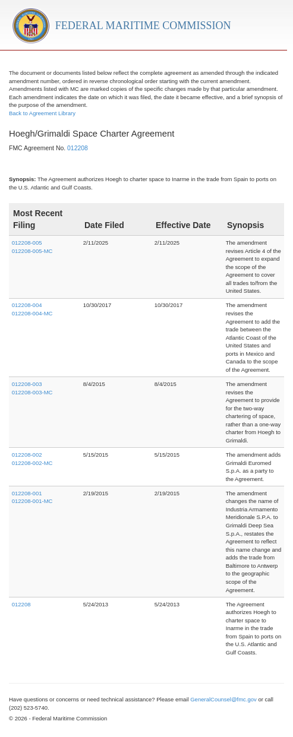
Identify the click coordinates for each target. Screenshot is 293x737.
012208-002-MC (32, 463)
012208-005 (27, 242)
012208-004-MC (32, 313)
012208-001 (27, 493)
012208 (77, 148)
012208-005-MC (32, 251)
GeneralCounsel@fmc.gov (223, 699)
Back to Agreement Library (42, 113)
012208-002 (27, 454)
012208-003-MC (32, 392)
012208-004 (27, 305)
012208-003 (27, 384)
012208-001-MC (32, 501)
